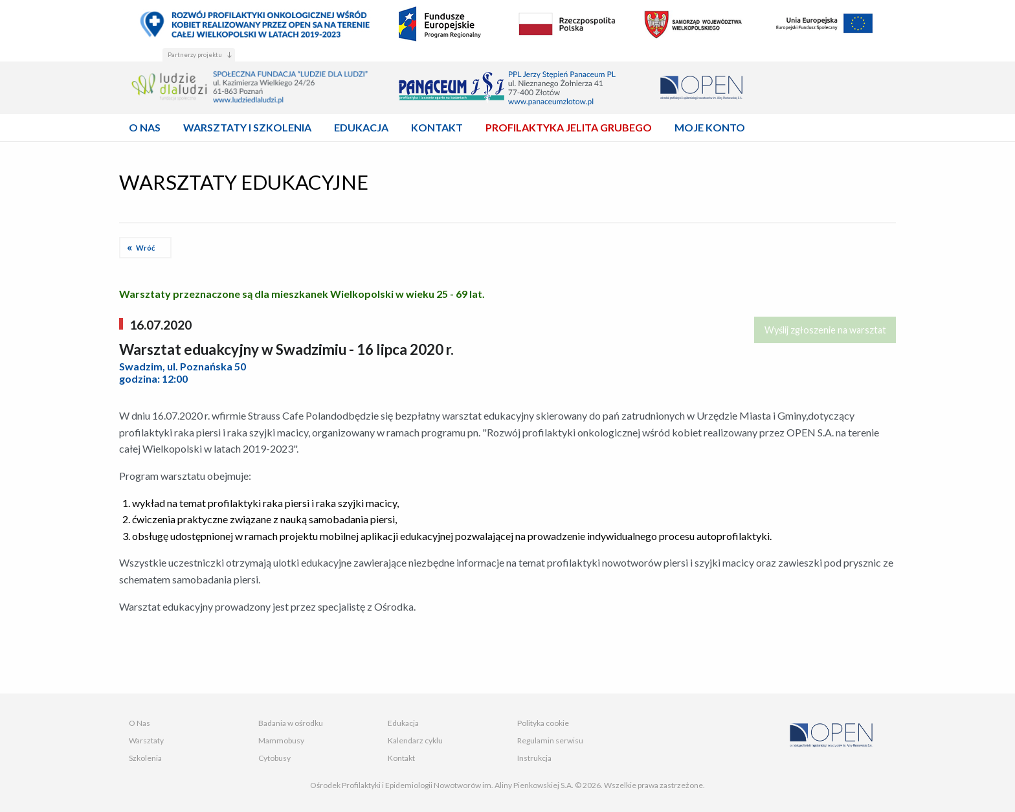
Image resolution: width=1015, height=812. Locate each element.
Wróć (145, 247)
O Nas (139, 723)
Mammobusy (281, 740)
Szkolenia (145, 758)
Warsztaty (146, 740)
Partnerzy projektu (195, 54)
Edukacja (403, 723)
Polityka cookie (543, 723)
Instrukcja (534, 758)
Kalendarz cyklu (415, 740)
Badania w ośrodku (290, 723)
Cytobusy (274, 758)
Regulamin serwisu (550, 740)
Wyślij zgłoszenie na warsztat (825, 329)
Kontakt (401, 758)
